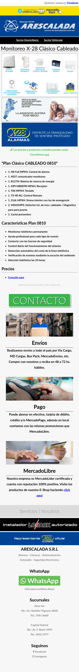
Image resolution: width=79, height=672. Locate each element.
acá (47, 154)
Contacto (72, 3)
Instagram (39, 656)
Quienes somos (54, 3)
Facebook (39, 651)
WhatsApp (39, 581)
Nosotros (50, 511)
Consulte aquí (16, 277)
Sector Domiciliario (27, 39)
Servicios (28, 511)
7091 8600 (42, 615)
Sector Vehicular (53, 39)
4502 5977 (42, 634)
